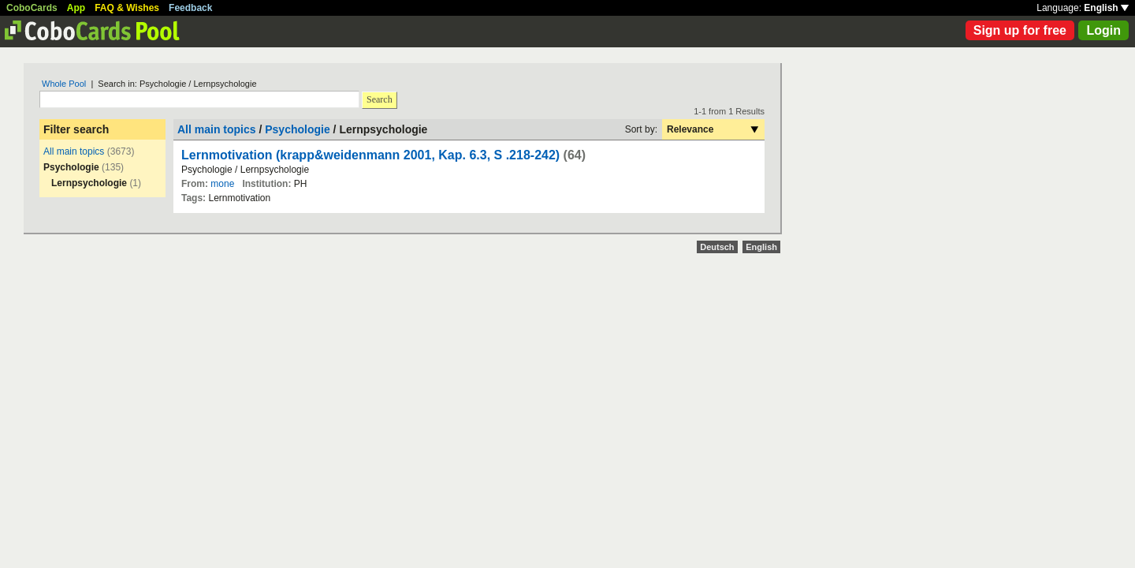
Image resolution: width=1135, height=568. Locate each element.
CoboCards (32, 7)
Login (1103, 30)
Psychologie (297, 129)
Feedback (190, 7)
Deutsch (717, 247)
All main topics (73, 151)
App (76, 7)
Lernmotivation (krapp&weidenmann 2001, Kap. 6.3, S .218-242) (370, 155)
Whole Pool (64, 83)
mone (222, 183)
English (1106, 7)
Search (380, 99)
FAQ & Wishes (127, 7)
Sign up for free (1019, 30)
